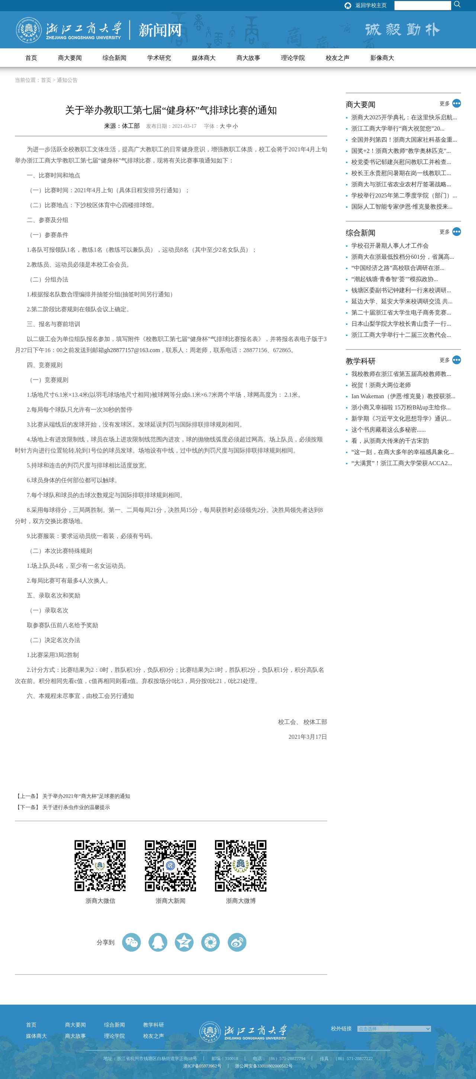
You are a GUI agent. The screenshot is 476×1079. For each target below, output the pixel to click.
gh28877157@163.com (132, 350)
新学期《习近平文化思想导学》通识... (401, 418)
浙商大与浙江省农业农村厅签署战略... (401, 184)
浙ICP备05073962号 (202, 1066)
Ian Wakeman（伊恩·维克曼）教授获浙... (403, 396)
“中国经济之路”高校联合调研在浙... (397, 268)
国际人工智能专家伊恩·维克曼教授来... (402, 206)
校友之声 (338, 58)
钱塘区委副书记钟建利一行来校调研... (401, 290)
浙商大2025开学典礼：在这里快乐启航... (404, 117)
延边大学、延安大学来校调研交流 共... (402, 301)
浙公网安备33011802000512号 (264, 1066)
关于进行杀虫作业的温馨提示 (76, 807)
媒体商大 (204, 58)
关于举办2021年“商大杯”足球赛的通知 (86, 796)
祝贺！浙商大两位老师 (381, 385)
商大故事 (248, 58)
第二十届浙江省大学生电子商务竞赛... (401, 312)
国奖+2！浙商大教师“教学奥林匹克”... (401, 151)
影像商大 (382, 58)
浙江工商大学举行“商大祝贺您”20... (397, 128)
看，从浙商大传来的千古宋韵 (390, 441)
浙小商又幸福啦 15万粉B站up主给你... (401, 407)
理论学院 (293, 58)
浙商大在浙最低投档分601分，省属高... (402, 257)
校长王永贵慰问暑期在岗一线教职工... (401, 173)
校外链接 (341, 1028)
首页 (31, 58)
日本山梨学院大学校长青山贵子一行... (401, 324)
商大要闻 (70, 58)
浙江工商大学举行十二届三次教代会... (401, 335)
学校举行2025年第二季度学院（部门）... (404, 195)
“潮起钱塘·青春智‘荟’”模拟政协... (394, 279)
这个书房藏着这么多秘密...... (388, 429)
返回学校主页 (371, 5)
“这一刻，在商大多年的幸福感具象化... (402, 452)
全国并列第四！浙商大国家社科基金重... (404, 139)
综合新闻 (114, 58)
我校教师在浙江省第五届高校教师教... (401, 374)
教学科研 (153, 1025)
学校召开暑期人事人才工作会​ (390, 245)
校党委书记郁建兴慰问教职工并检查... (401, 162)
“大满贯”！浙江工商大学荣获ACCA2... (401, 463)
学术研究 (159, 58)
